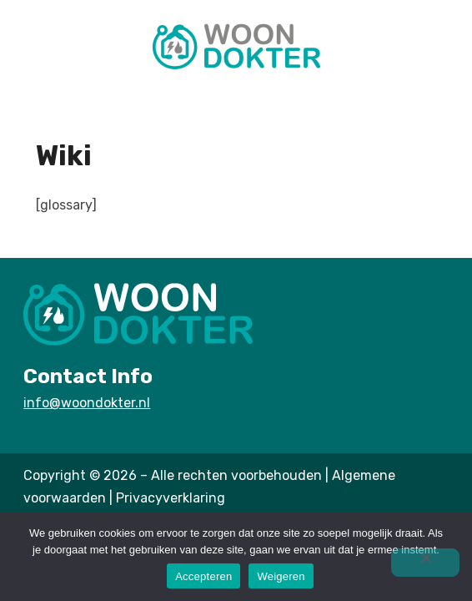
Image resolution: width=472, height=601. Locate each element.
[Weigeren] (425, 562)
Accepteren (203, 576)
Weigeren (280, 576)
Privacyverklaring (170, 498)
